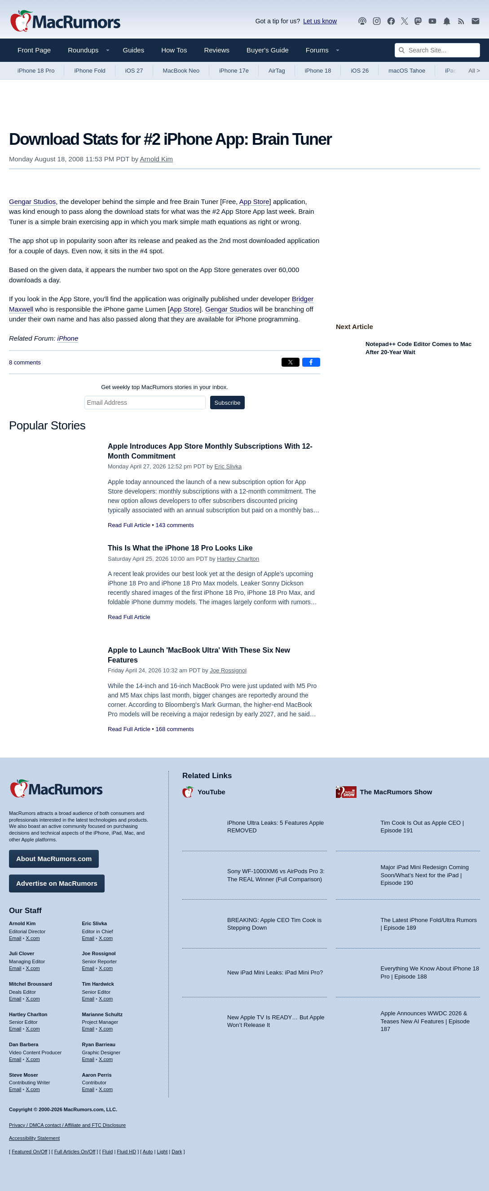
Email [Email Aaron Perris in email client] (88, 1088)
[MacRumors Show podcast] (362, 21)
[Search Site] (437, 50)
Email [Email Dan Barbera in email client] (15, 1058)
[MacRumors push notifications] (446, 21)
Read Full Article (129, 525)
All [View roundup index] (474, 70)
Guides (134, 50)
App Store (254, 201)
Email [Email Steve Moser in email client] (15, 1088)
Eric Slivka (228, 466)
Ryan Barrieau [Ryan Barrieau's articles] (99, 1043)
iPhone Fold (89, 70)
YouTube (211, 791)
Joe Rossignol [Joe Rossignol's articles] (99, 952)
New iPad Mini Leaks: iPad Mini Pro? (275, 971)
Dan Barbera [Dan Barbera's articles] (23, 1043)
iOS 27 (134, 70)
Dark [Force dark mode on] (177, 1151)
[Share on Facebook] (311, 362)
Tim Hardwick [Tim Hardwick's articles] (98, 982)
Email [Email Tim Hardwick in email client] (88, 997)
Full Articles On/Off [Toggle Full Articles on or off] (75, 1151)
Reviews (216, 50)
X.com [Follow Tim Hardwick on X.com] (106, 997)
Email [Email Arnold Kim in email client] (15, 937)
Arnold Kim (156, 159)
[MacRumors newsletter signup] (475, 21)
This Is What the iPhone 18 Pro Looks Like (184, 548)
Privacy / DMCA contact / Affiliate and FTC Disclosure (67, 1125)
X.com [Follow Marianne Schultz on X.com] (106, 1027)
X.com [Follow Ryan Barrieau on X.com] (106, 1058)
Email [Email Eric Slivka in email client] (88, 937)
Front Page (34, 50)
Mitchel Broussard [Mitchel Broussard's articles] (30, 982)
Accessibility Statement (34, 1138)
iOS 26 (360, 70)
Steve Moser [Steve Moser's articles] (23, 1073)
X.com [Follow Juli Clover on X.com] (33, 967)
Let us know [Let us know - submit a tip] (320, 21)
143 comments (174, 525)
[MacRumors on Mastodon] (418, 21)
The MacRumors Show (396, 791)
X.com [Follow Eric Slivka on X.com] (106, 937)
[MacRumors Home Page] (65, 21)
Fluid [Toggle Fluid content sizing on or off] (107, 1151)
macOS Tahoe (406, 70)
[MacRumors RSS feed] (461, 21)
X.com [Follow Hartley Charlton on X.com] (33, 1027)
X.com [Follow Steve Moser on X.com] (33, 1088)
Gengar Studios (32, 201)
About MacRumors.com (54, 857)
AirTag (277, 70)
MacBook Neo (181, 70)
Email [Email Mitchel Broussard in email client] (15, 997)
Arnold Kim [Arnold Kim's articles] (22, 922)
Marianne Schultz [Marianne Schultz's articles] (102, 1013)
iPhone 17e (234, 70)
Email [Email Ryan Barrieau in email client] (88, 1058)
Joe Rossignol (228, 670)
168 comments (174, 729)
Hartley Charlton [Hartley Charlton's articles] (28, 1013)
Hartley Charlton (238, 558)
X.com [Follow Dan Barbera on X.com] (33, 1058)
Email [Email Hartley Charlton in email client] (15, 1027)
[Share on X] (291, 362)
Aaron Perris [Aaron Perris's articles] (97, 1073)
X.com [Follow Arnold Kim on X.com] (33, 937)
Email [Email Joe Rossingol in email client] (88, 967)
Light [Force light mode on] (162, 1151)
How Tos (174, 50)
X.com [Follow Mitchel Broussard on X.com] (33, 997)
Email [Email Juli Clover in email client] (15, 967)
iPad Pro (456, 70)
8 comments (25, 362)
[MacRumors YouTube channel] (432, 21)
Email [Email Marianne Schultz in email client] (88, 1027)
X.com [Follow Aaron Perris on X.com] (106, 1088)
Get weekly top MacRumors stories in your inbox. (164, 387)
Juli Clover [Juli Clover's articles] (21, 952)
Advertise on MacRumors (56, 882)
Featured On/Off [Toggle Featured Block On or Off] (29, 1151)
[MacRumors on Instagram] (376, 21)
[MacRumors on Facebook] (391, 21)
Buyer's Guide (268, 50)
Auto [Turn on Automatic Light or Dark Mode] (148, 1151)
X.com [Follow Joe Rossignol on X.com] (106, 967)
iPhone (68, 338)
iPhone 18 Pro (36, 70)
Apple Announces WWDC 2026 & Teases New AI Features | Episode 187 (425, 1020)
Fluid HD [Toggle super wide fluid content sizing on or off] (126, 1151)
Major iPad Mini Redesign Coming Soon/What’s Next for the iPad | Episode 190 (425, 874)
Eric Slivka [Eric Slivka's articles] (94, 922)
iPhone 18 (318, 70)
